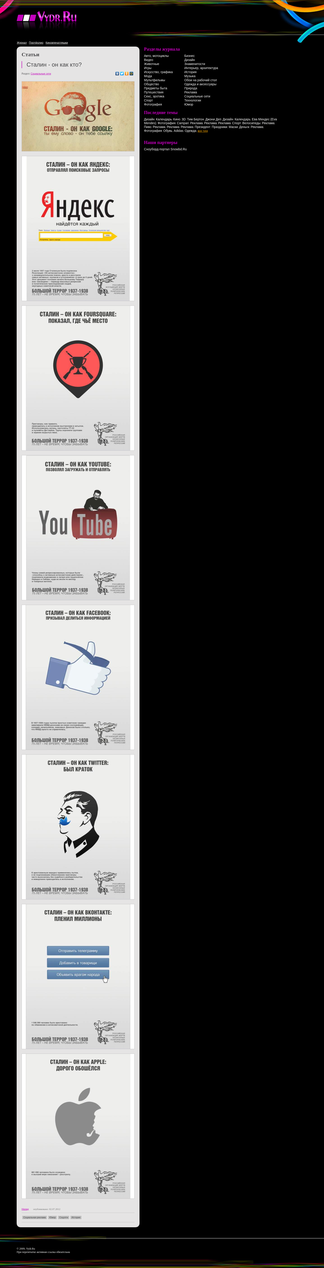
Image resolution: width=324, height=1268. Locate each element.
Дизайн (189, 60)
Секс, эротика (154, 96)
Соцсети (63, 1217)
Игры (147, 68)
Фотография (153, 104)
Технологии (192, 100)
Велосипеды (251, 123)
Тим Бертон (195, 119)
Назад (25, 1209)
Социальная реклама (34, 1217)
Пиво (147, 127)
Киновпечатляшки (57, 42)
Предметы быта (155, 88)
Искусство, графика (158, 72)
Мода (148, 76)
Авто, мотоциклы (156, 56)
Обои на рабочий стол (200, 80)
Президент (202, 127)
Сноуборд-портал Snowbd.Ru (165, 149)
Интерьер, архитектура (201, 68)
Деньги (244, 127)
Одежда (190, 131)
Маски (233, 127)
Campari (183, 123)
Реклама (190, 92)
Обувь (167, 131)
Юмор (52, 1217)
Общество (151, 84)
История (76, 1217)
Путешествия (153, 92)
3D (184, 119)
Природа (190, 88)
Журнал (22, 42)
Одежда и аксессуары (200, 84)
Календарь (164, 119)
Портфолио (36, 42)
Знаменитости (194, 64)
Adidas (178, 131)
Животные (151, 64)
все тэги (203, 131)
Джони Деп (213, 119)
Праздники (219, 127)
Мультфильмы (154, 80)
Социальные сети (41, 73)
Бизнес (189, 56)
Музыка (190, 76)
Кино (176, 119)
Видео (148, 60)
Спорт (148, 100)
